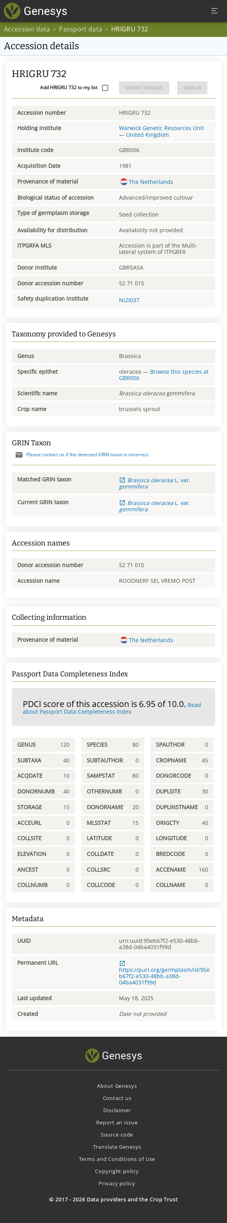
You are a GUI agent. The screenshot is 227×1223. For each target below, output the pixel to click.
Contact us (117, 1098)
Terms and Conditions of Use (117, 1158)
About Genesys (117, 1085)
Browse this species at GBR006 (164, 375)
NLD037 (129, 300)
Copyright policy (117, 1171)
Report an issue (116, 1122)
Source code (117, 1134)
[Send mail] (19, 455)
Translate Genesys (117, 1146)
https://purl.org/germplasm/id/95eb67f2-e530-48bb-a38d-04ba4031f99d (164, 973)
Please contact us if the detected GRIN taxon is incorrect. (80, 454)
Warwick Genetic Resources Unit (161, 128)
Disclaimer (117, 1110)
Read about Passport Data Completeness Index (112, 708)
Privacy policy (117, 1183)
